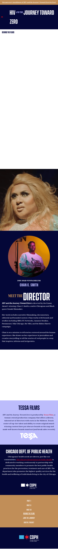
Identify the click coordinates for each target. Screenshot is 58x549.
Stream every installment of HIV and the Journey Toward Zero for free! (29, 2)
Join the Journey (29, 517)
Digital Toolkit (29, 522)
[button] (2, 16)
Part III (29, 509)
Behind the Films (29, 513)
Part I (29, 500)
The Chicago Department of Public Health (34, 460)
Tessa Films (49, 415)
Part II (29, 505)
